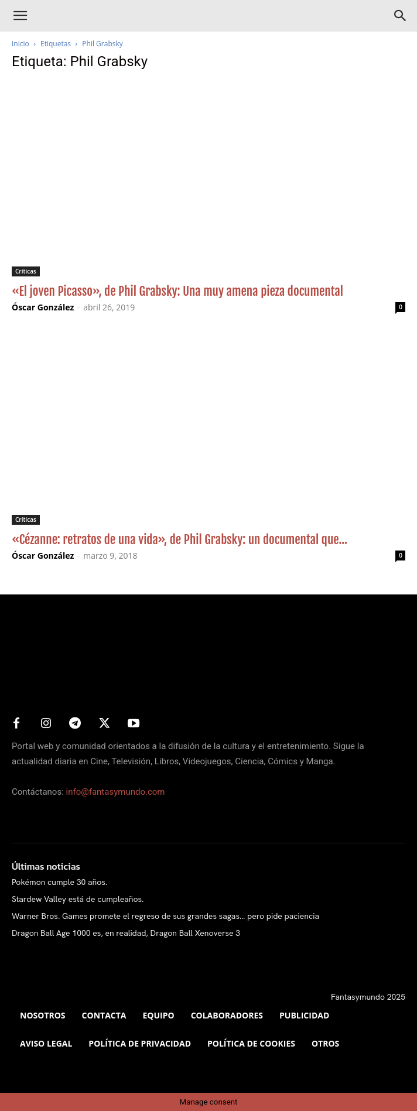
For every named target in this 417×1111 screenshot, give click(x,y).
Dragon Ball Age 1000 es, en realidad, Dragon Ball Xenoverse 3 (126, 933)
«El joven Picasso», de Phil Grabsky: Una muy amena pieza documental (177, 291)
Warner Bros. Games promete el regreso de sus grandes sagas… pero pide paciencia (165, 916)
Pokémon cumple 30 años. (59, 882)
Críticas (25, 271)
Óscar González (43, 307)
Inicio (20, 44)
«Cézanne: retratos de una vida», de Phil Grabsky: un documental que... (179, 539)
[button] (20, 16)
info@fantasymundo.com (115, 792)
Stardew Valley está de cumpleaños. (77, 899)
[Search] (400, 16)
